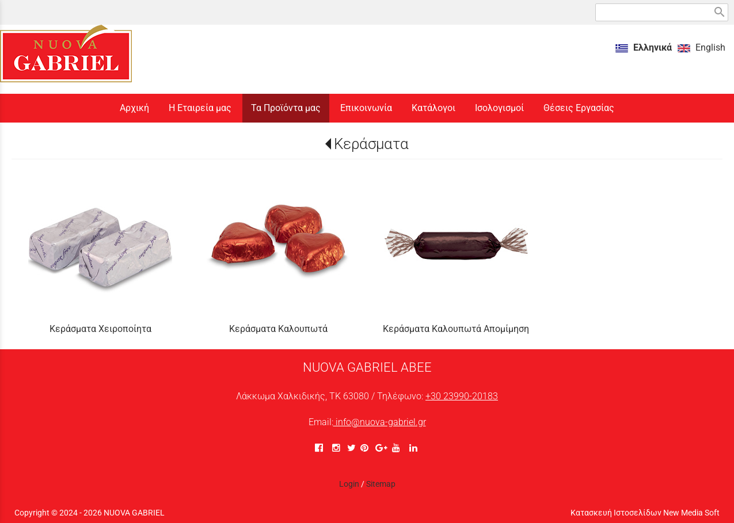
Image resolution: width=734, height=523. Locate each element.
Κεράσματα (371, 143)
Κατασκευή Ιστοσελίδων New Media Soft (645, 512)
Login (349, 483)
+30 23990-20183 (461, 396)
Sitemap (380, 483)
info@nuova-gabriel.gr (379, 422)
